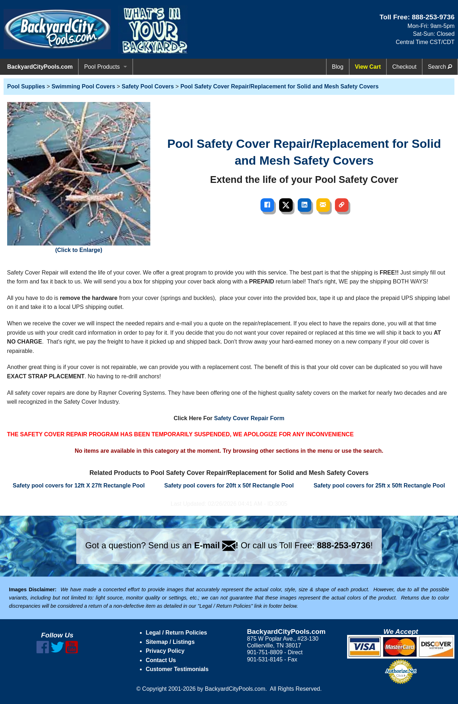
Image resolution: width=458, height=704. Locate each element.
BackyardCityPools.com (40, 67)
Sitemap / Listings (170, 642)
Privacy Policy (165, 651)
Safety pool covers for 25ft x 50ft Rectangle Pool (379, 485)
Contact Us (161, 660)
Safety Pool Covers (148, 86)
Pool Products (102, 67)
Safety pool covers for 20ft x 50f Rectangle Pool (229, 485)
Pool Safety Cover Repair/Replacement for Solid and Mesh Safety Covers (279, 86)
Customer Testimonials (177, 669)
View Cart (368, 67)
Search (440, 67)
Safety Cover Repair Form (249, 418)
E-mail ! (216, 545)
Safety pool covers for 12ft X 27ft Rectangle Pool (79, 485)
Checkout (404, 67)
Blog (338, 67)
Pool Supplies (26, 86)
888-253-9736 (433, 17)
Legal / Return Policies (176, 633)
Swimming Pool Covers (83, 86)
